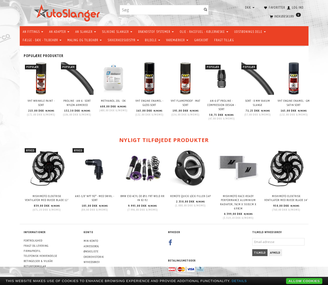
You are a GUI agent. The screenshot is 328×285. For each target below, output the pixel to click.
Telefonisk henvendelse (40, 256)
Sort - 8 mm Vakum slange (257, 103)
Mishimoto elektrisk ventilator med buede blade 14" (286, 198)
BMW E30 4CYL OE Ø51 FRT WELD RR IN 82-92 (142, 198)
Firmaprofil (32, 251)
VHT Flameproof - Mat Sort (185, 103)
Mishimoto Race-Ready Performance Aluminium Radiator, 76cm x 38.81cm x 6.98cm (238, 202)
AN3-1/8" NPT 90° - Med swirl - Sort (94, 198)
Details (239, 281)
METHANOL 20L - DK (113, 100)
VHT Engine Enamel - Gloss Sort (149, 103)
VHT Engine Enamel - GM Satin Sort (294, 103)
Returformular (35, 266)
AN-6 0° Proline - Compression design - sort (221, 105)
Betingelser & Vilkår (38, 261)
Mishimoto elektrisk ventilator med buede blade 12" (47, 198)
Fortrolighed (33, 240)
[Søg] (205, 10)
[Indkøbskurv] (285, 16)
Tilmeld (260, 252)
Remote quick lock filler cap (190, 196)
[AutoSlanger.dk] (68, 12)
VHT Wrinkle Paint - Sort (41, 103)
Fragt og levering (36, 245)
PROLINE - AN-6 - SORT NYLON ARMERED (77, 103)
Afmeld (275, 252)
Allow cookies (304, 281)
